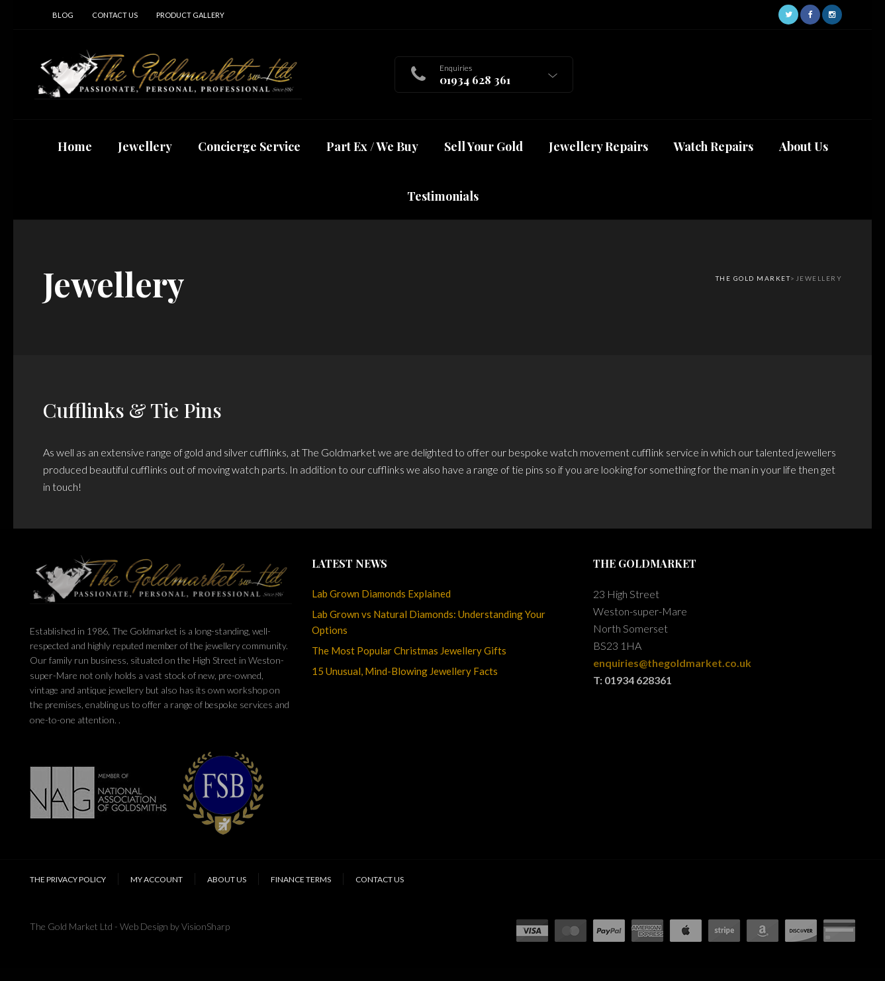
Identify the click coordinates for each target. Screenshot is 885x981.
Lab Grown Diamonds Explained (381, 593)
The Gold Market (753, 278)
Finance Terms (301, 879)
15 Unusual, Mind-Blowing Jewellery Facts (405, 671)
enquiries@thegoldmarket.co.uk (672, 662)
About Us (226, 879)
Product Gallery (190, 15)
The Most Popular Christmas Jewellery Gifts (409, 650)
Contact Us (115, 15)
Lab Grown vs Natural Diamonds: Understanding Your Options (428, 622)
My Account (156, 879)
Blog (62, 15)
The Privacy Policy (68, 879)
